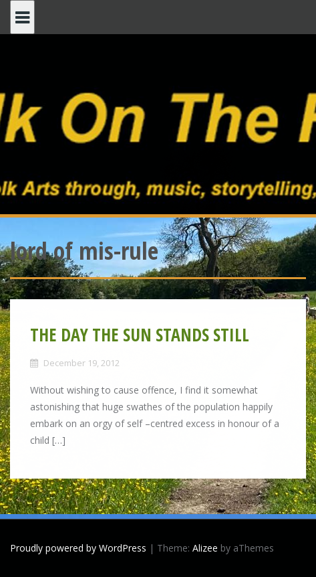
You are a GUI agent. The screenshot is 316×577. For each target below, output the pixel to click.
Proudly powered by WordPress (78, 548)
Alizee (205, 548)
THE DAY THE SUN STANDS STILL (139, 335)
